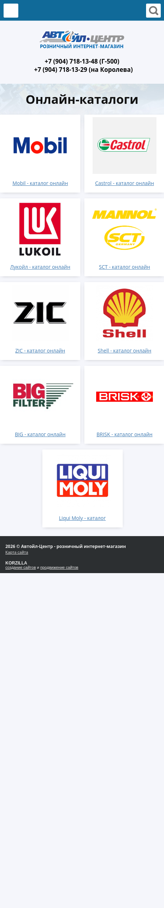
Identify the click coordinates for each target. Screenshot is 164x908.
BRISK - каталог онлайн (125, 434)
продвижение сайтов (59, 567)
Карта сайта (16, 552)
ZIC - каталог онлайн (40, 350)
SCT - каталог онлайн (124, 266)
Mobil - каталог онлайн (40, 183)
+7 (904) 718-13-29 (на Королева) (83, 69)
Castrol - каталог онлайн (124, 183)
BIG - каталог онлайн (40, 434)
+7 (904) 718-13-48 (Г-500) (81, 61)
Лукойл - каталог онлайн (40, 266)
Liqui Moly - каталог (82, 518)
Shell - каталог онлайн (124, 350)
